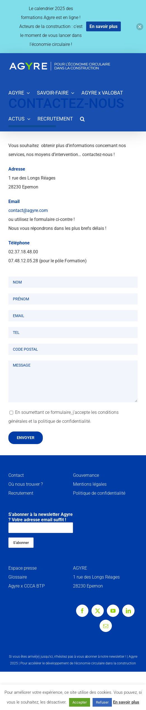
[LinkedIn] (128, 611)
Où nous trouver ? (25, 484)
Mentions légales (90, 484)
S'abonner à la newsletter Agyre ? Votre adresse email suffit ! (40, 522)
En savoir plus (126, 702)
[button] (82, 118)
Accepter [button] (79, 702)
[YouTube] (113, 611)
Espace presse (22, 568)
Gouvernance (86, 475)
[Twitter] (97, 611)
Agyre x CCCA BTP (26, 586)
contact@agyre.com (28, 210)
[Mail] (106, 626)
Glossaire (17, 577)
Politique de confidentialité (99, 493)
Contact (16, 475)
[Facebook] (82, 611)
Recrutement (20, 493)
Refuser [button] (102, 702)
